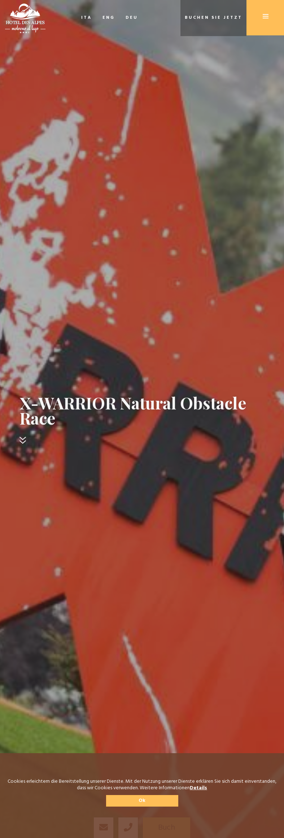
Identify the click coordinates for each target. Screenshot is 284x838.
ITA (86, 17)
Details (198, 788)
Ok (142, 800)
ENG (108, 17)
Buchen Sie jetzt (213, 17)
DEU (132, 17)
